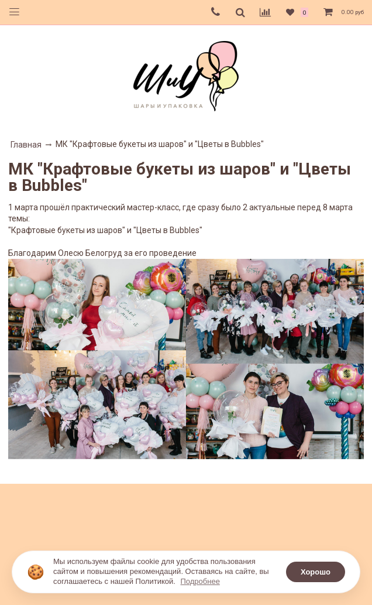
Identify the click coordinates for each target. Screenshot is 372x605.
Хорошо (315, 572)
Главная (26, 144)
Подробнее (199, 581)
